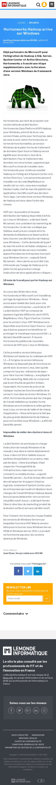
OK (46, 598)
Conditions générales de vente (28, 744)
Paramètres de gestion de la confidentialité (28, 748)
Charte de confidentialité (28, 741)
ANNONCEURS (38, 735)
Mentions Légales (28, 738)
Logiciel (21, 23)
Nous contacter (19, 735)
